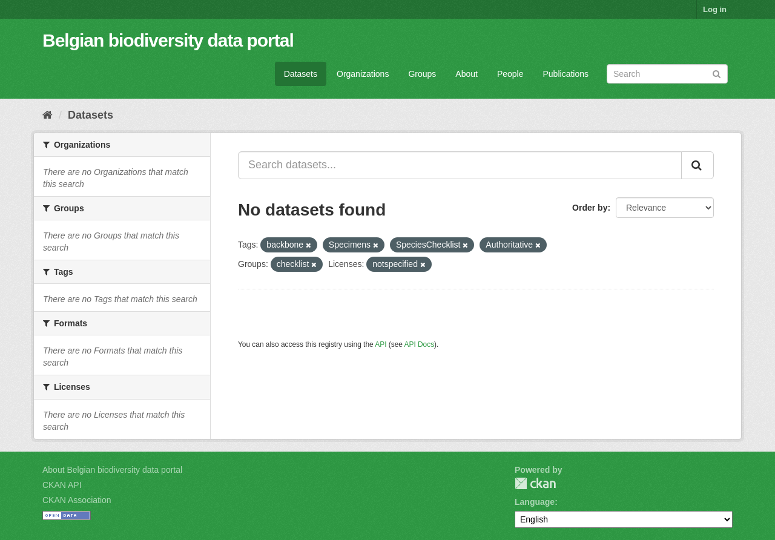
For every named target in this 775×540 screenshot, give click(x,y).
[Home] (47, 115)
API (380, 344)
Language (535, 502)
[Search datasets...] (460, 165)
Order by (589, 207)
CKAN (535, 483)
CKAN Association (76, 500)
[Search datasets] (667, 74)
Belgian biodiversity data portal (168, 40)
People (510, 74)
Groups (422, 74)
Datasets (300, 74)
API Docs (419, 344)
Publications (566, 74)
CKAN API (62, 485)
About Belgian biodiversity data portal (112, 470)
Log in (715, 9)
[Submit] (716, 73)
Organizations (363, 74)
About (466, 74)
